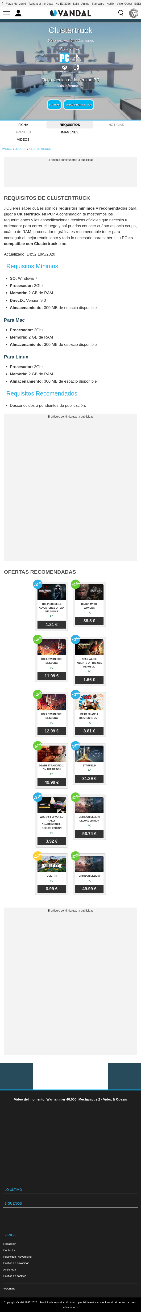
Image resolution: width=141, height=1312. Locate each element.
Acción (69, 40)
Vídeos (23, 139)
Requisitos (70, 125)
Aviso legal (10, 1269)
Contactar (9, 1250)
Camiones (86, 40)
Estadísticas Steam (79, 104)
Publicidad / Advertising (17, 1256)
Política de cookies (14, 1275)
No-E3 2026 (63, 3)
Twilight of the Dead (40, 3)
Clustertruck (71, 30)
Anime (85, 3)
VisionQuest (124, 3)
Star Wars (98, 3)
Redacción (9, 1243)
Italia (76, 3)
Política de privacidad (16, 1262)
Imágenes (70, 132)
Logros (54, 104)
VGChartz (9, 1288)
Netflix (110, 3)
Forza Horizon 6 (16, 3)
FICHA (23, 125)
